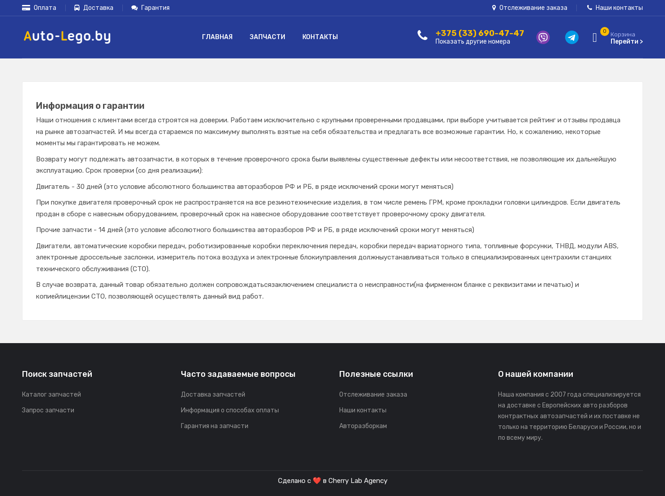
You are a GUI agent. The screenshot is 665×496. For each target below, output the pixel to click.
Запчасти (267, 37)
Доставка (93, 8)
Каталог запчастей (51, 394)
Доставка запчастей (213, 394)
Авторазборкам (363, 426)
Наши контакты (615, 8)
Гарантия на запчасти (214, 426)
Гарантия (150, 8)
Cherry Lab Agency (357, 481)
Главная (217, 37)
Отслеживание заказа (529, 8)
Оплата (39, 8)
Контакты (320, 37)
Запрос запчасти (48, 410)
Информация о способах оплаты (230, 410)
